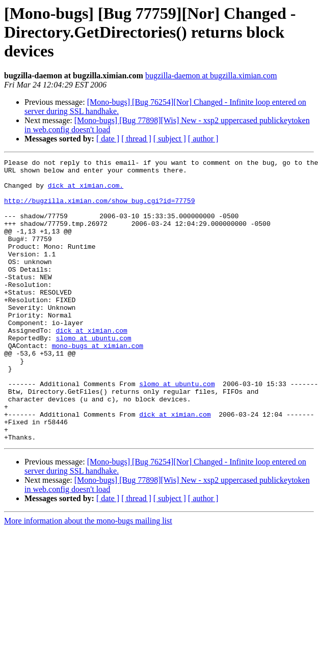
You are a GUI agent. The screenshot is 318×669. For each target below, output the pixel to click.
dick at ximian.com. (85, 191)
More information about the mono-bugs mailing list (88, 577)
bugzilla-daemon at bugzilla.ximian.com (211, 75)
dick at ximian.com (91, 365)
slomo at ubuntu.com (93, 374)
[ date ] (107, 138)
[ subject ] (169, 138)
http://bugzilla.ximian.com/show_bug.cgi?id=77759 (99, 209)
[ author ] (203, 138)
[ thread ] (136, 138)
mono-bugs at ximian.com (97, 383)
